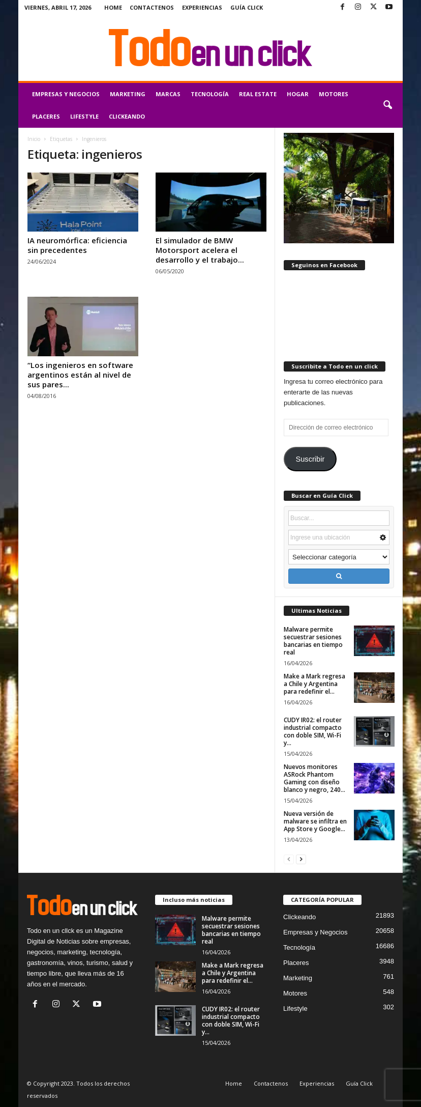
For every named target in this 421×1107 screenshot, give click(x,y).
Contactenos (152, 7)
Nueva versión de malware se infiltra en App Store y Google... (315, 821)
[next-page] (301, 859)
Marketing (127, 94)
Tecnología (210, 94)
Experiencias (202, 7)
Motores (333, 94)
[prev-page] (289, 859)
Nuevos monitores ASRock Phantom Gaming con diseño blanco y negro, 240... (314, 778)
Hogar (298, 94)
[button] (387, 105)
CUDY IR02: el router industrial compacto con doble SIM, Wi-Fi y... (313, 731)
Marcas (168, 94)
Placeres (46, 116)
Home (113, 7)
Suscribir (309, 459)
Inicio (33, 139)
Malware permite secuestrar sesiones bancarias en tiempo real (313, 641)
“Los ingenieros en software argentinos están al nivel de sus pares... (80, 374)
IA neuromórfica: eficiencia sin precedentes (77, 245)
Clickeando (127, 116)
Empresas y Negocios (66, 94)
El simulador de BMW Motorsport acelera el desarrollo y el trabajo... (200, 250)
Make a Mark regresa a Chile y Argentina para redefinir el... (314, 684)
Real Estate (258, 94)
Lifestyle (84, 116)
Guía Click (246, 7)
